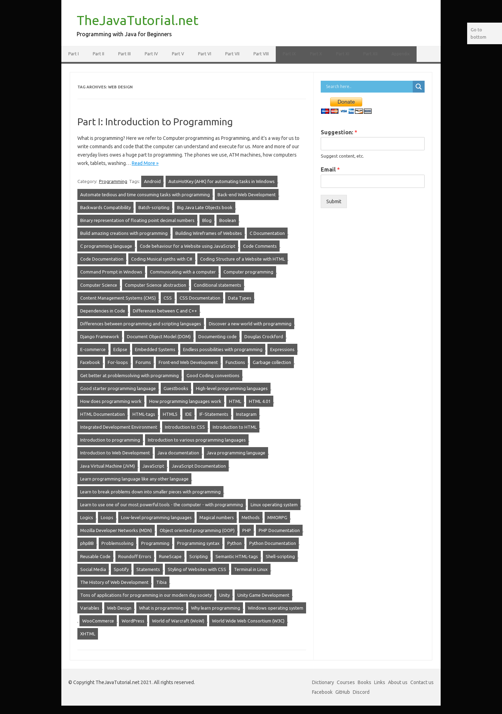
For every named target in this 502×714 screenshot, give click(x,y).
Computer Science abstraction (155, 285)
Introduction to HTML (235, 427)
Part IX (289, 53)
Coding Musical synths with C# (161, 258)
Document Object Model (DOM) (159, 336)
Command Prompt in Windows (111, 271)
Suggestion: (339, 132)
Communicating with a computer (183, 271)
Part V (178, 53)
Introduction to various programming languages (197, 439)
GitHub (342, 692)
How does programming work (111, 401)
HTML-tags (143, 414)
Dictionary (323, 682)
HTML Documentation (102, 414)
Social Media (93, 569)
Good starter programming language (118, 388)
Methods (251, 517)
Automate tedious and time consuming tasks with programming (145, 194)
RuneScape (170, 556)
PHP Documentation (279, 530)
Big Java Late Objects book (205, 207)
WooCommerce (98, 620)
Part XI (342, 53)
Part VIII (261, 53)
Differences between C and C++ (165, 310)
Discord (361, 692)
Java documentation (178, 452)
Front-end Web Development (188, 362)
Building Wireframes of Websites (208, 233)
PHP (246, 530)
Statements (148, 569)
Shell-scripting (280, 556)
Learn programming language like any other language (134, 478)
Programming (113, 181)
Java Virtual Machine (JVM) (107, 465)
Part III (124, 53)
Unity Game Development (263, 595)
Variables (89, 607)
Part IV (151, 53)
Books (364, 682)
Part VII (232, 53)
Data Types (239, 297)
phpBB (87, 543)
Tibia (161, 582)
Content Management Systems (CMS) (118, 297)
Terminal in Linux (251, 569)
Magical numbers (216, 517)
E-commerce (93, 349)
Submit (333, 201)
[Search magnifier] (419, 87)
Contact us (422, 682)
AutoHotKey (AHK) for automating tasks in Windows (221, 181)
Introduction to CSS (185, 427)
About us (398, 682)
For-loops (118, 362)
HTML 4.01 (260, 401)
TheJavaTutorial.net (137, 20)
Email (330, 169)
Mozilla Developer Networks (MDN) (116, 530)
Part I (73, 53)
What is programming (161, 607)
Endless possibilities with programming (223, 349)
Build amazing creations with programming (124, 233)
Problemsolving (117, 543)
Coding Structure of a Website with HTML (242, 258)
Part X (316, 53)
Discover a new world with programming (250, 323)
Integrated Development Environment (118, 427)
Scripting (198, 556)
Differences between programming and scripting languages (140, 323)
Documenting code (217, 336)
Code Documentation (101, 258)
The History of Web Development (114, 582)
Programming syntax (198, 543)
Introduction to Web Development (115, 452)
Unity (224, 595)
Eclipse (120, 349)
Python (234, 543)
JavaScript (153, 465)
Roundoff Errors (134, 556)
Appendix (400, 53)
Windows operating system (275, 607)
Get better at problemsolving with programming (129, 375)
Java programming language (236, 452)
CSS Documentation (200, 297)
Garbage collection (272, 362)
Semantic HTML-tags (236, 556)
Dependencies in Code (102, 310)
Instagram (246, 414)
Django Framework (99, 336)
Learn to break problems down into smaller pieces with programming (150, 491)
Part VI (204, 53)
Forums (143, 362)
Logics (86, 517)
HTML (235, 401)
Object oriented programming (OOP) (197, 530)
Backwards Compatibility (105, 207)
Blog (207, 220)
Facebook (90, 362)
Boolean (227, 220)
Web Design (119, 607)
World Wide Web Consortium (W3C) (248, 620)
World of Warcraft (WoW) (178, 620)
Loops (107, 517)
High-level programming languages (232, 388)
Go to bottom (478, 33)
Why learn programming (215, 607)
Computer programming (248, 271)
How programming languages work (185, 401)
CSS (167, 297)
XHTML (87, 633)
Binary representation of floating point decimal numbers (137, 220)
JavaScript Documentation (199, 465)
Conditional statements (217, 285)
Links (379, 682)
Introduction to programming (110, 439)
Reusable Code (95, 556)
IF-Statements (213, 414)
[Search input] (368, 87)
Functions (235, 362)
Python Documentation (272, 543)
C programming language (106, 246)
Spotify (121, 569)
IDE (188, 414)
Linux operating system (274, 504)
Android (152, 181)
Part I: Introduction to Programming (155, 121)
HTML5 (170, 414)
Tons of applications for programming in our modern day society (146, 595)
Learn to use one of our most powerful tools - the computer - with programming (161, 504)
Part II (98, 53)
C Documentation (267, 233)
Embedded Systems (155, 349)
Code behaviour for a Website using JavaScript (187, 246)
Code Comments (260, 246)
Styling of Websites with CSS (197, 569)
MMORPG (277, 517)
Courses (346, 682)
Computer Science (98, 285)
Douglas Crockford (263, 336)
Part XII (370, 53)
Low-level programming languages (156, 517)
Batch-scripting (153, 207)
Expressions (282, 349)
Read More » (145, 163)
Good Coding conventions (213, 375)
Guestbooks (175, 388)
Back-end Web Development (247, 194)
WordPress (133, 620)
